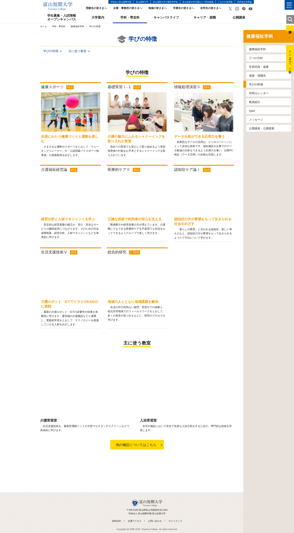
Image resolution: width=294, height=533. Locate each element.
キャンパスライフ (166, 17)
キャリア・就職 (205, 17)
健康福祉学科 (77, 26)
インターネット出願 (290, 58)
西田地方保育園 (244, 2)
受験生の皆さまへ (96, 8)
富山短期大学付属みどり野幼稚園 (197, 2)
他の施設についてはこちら (136, 445)
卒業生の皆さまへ (183, 8)
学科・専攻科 (130, 17)
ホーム (43, 26)
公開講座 (238, 17)
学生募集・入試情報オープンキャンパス (61, 17)
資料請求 (290, 28)
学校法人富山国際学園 (121, 2)
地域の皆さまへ (157, 8)
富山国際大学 (142, 2)
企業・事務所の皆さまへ (127, 8)
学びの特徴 (50, 51)
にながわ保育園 (225, 2)
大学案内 (98, 17)
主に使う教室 (77, 51)
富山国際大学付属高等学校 (165, 2)
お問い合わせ (155, 521)
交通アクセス (134, 521)
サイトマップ (175, 521)
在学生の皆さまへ (210, 8)
